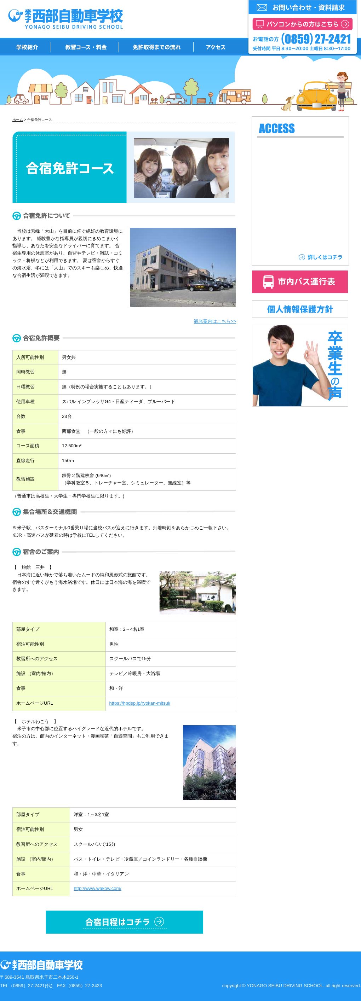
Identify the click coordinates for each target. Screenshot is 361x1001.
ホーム (17, 120)
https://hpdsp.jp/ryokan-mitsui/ (140, 703)
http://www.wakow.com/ (97, 888)
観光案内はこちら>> (215, 321)
